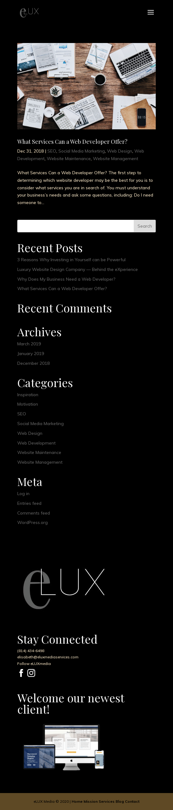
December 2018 (33, 363)
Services (107, 801)
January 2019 (30, 353)
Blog (120, 801)
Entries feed (29, 503)
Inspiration (27, 394)
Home (77, 801)
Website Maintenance (69, 158)
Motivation (27, 404)
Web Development (36, 443)
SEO (51, 151)
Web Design (119, 151)
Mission (91, 801)
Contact (132, 801)
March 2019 (29, 344)
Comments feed (33, 513)
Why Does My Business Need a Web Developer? (66, 279)
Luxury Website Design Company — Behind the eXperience (77, 269)
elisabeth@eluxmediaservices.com (47, 657)
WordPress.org (32, 522)
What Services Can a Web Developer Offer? (72, 141)
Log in (23, 493)
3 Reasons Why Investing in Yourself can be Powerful (71, 259)
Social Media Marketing (81, 151)
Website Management (115, 158)
